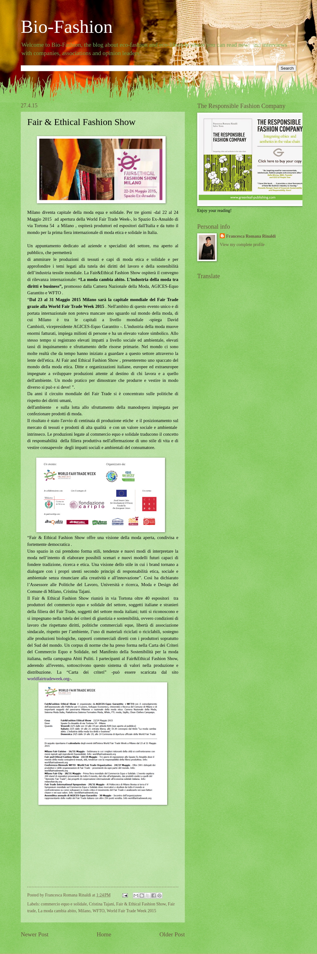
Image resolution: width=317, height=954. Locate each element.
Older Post (172, 934)
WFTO (99, 911)
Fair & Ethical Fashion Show (141, 904)
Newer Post (35, 934)
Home (104, 934)
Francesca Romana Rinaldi (251, 236)
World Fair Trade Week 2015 (131, 911)
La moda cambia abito (57, 911)
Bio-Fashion (67, 26)
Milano (84, 911)
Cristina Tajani (101, 904)
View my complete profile (242, 244)
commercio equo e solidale (64, 904)
